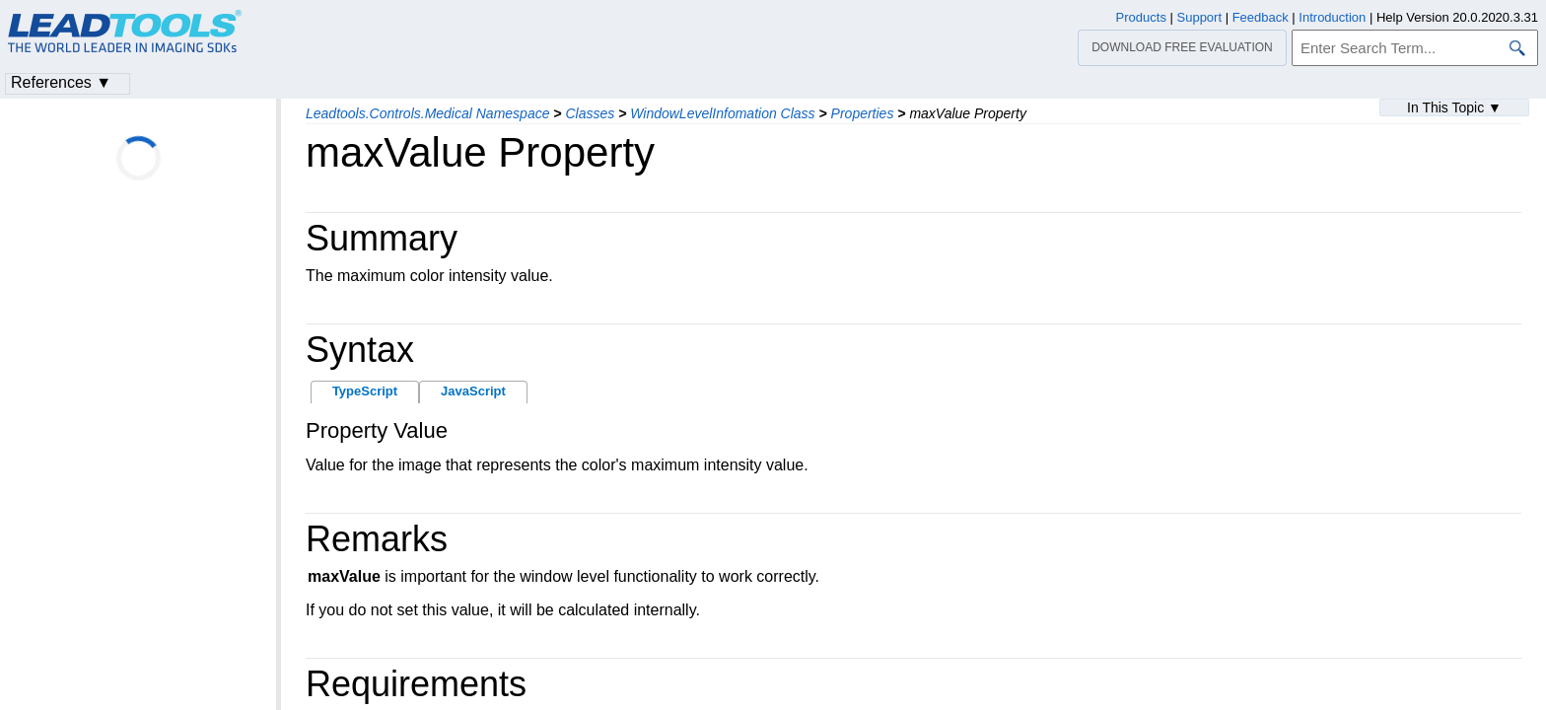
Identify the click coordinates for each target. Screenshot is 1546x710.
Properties (862, 113)
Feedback (1260, 17)
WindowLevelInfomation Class (722, 113)
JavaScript (473, 391)
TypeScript (364, 391)
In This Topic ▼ (1454, 107)
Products (1141, 17)
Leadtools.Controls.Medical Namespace (427, 113)
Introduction (1332, 17)
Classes (589, 113)
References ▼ (61, 82)
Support (1200, 17)
